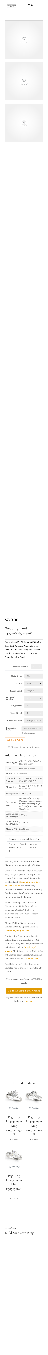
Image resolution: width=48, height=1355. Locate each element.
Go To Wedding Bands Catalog (24, 990)
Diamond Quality (10, 698)
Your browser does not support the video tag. (24, 39)
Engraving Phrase (11, 729)
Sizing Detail (16, 713)
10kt (12, 646)
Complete (27, 650)
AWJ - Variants (22, 642)
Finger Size (16, 706)
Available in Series (13, 650)
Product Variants (20, 667)
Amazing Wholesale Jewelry (27, 646)
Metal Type (16, 676)
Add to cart (15, 739)
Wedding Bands (18, 657)
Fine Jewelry (17, 653)
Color (19, 683)
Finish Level (16, 691)
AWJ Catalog (35, 642)
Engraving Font (14, 721)
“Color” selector (31, 959)
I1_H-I (27, 653)
